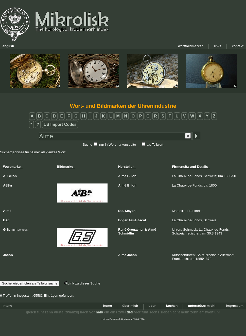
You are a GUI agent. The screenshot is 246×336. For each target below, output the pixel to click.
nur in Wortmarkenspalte (117, 144)
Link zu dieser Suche (82, 283)
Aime (122, 176)
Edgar (123, 220)
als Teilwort (155, 144)
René (122, 229)
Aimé (122, 185)
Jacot (141, 220)
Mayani (130, 211)
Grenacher (135, 229)
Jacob (132, 255)
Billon (131, 176)
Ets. (121, 211)
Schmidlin (126, 233)
